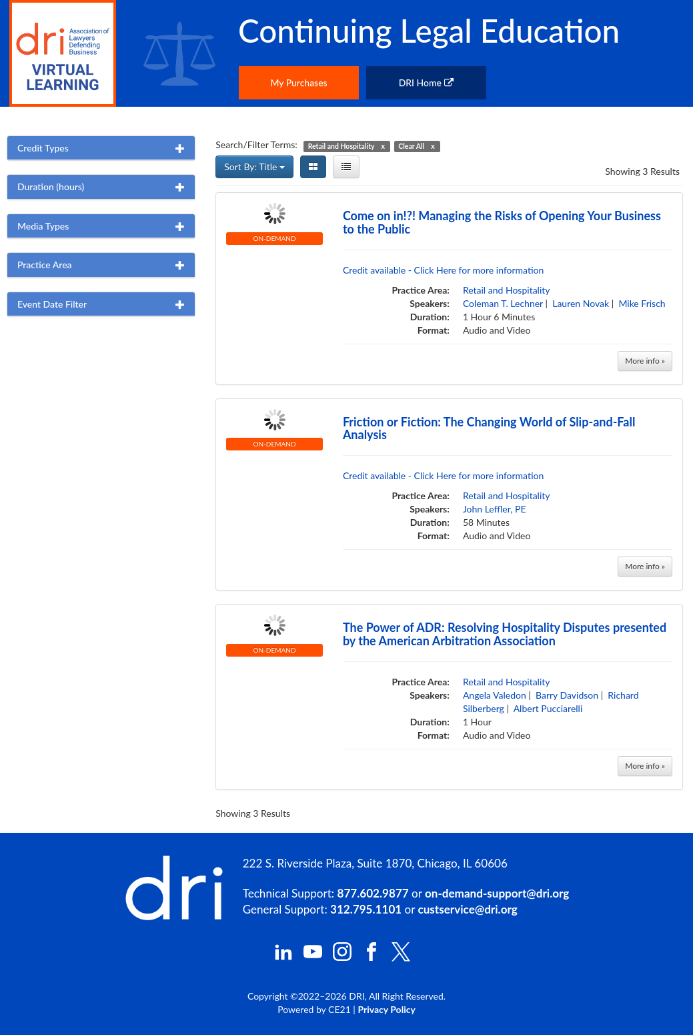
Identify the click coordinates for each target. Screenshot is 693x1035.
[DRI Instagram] (342, 957)
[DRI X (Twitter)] (401, 958)
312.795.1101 (366, 909)
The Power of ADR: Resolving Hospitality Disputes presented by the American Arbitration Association (504, 634)
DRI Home (426, 82)
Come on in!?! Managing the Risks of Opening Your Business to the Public (502, 222)
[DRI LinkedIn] (283, 957)
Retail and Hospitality (506, 290)
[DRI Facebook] (371, 957)
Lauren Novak (580, 303)
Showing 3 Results (642, 171)
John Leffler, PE (494, 508)
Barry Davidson (567, 695)
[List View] (346, 166)
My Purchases (298, 82)
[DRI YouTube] (312, 957)
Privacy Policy (386, 1009)
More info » (645, 361)
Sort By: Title (254, 166)
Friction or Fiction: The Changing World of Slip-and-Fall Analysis (489, 428)
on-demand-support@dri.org (497, 893)
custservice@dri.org (468, 909)
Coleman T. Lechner (503, 303)
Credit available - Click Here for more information (443, 270)
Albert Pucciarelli (548, 708)
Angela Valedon (494, 695)
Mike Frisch (641, 303)
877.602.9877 (373, 893)
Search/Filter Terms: (256, 144)
